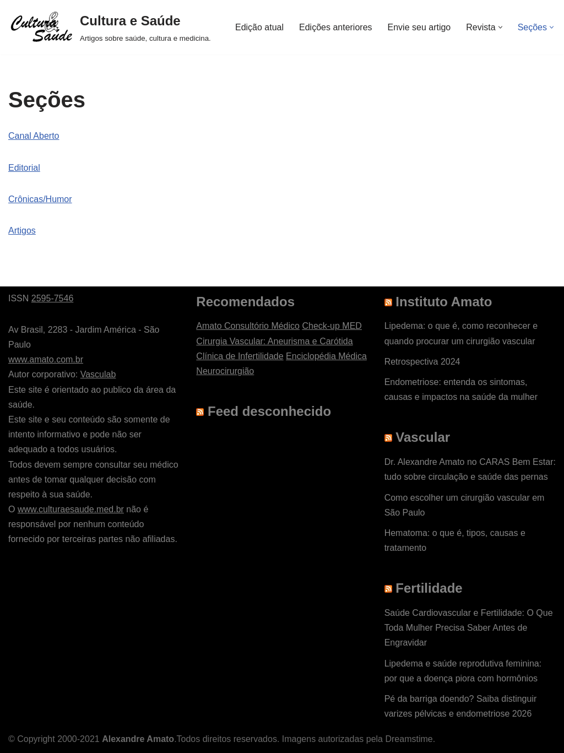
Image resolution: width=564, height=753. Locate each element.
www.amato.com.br (45, 359)
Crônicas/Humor (40, 199)
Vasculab (98, 374)
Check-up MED (331, 326)
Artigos (22, 230)
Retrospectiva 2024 (422, 361)
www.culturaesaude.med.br (71, 509)
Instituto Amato (443, 301)
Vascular (422, 437)
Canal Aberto (33, 135)
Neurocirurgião (225, 371)
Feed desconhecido (269, 411)
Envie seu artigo (419, 27)
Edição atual (259, 27)
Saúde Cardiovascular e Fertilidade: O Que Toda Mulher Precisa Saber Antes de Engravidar (468, 627)
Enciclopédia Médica (326, 356)
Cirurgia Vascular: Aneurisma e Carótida (274, 341)
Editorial (24, 167)
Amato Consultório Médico (248, 326)
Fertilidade (428, 588)
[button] (500, 27)
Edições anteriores (335, 27)
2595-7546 (52, 298)
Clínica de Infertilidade (239, 356)
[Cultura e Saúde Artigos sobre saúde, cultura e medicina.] (109, 27)
